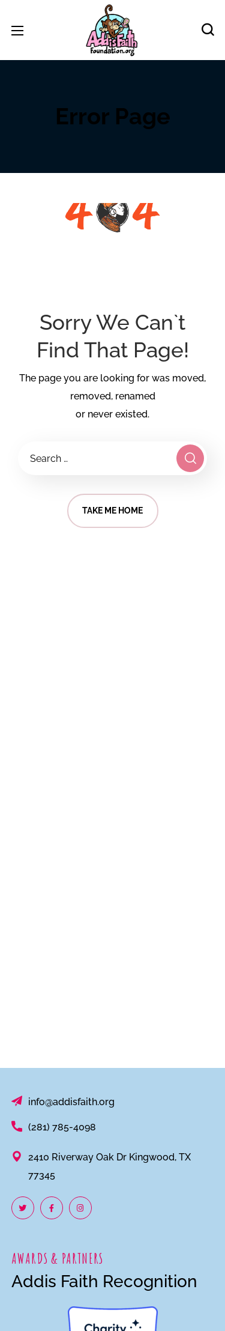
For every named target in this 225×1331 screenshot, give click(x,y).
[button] (208, 30)
